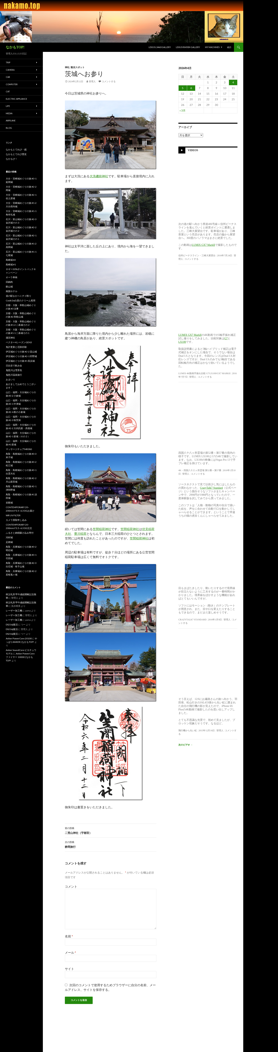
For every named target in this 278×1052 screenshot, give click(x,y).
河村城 (9, 537)
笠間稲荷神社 (102, 529)
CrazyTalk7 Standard (211, 487)
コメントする (109, 81)
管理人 (92, 81)
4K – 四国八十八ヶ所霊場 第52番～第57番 (199, 470)
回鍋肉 (9, 281)
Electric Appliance (16, 99)
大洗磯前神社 (99, 176)
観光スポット (78, 67)
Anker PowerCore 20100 (19, 638)
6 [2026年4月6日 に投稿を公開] (191, 88)
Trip (8, 62)
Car (8, 77)
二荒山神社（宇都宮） (110, 830)
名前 (69, 936)
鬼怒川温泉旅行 (14, 374)
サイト (69, 969)
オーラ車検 (11, 277)
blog (9, 128)
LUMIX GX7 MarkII (203, 244)
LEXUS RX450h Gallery (188, 47)
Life (8, 106)
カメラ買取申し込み (16, 520)
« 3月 (183, 110)
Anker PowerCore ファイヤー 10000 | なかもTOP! (20, 657)
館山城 (9, 286)
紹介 (229, 47)
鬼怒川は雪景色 (14, 370)
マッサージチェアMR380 (19, 449)
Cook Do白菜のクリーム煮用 (20, 300)
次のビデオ (185, 744)
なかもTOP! (15, 47)
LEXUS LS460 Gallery (160, 47)
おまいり (10, 379)
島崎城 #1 (11, 264)
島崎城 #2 (11, 259)
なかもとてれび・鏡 (16, 149)
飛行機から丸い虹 (187, 730)
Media (9, 113)
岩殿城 (9, 502)
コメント (71, 886)
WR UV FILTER (13, 515)
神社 (67, 67)
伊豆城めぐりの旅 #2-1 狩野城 (21, 356)
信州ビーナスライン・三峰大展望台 (196, 255)
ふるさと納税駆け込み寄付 (20, 532)
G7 (226, 338)
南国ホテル (11, 291)
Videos (193, 150)
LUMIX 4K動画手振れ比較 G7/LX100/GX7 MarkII (204, 373)
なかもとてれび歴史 (16, 154)
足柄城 (9, 542)
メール (70, 952)
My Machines (212, 47)
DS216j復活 (12, 624)
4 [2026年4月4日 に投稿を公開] (233, 82)
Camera (10, 70)
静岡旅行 (110, 844)
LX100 (182, 341)
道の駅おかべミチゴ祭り (18, 295)
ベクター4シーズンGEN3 (19, 342)
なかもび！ (11, 158)
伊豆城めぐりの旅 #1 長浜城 (20, 360)
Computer (12, 84)
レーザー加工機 (14, 610)
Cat (8, 91)
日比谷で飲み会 (14, 365)
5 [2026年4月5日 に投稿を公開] (182, 88)
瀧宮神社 (10, 337)
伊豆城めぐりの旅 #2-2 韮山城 (21, 351)
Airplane (10, 120)
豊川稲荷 (80, 533)
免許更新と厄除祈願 (16, 347)
